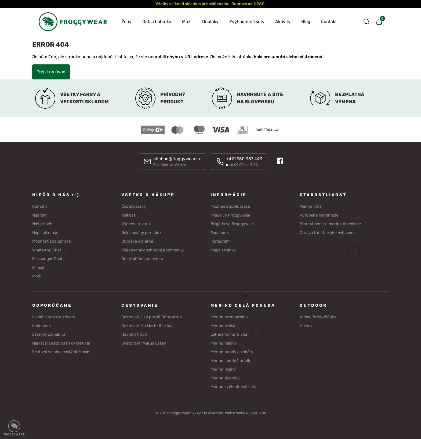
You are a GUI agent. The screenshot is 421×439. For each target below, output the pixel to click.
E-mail (38, 266)
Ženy (126, 21)
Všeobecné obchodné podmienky (152, 249)
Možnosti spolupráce (230, 205)
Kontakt (329, 21)
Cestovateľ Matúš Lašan (143, 342)
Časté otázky (133, 205)
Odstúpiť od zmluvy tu (142, 258)
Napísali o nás (45, 231)
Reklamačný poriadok (141, 231)
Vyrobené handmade (319, 214)
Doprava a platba (137, 240)
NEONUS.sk (256, 412)
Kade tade (41, 325)
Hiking (306, 325)
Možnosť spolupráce (51, 240)
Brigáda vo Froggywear (232, 223)
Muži (186, 21)
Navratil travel (134, 333)
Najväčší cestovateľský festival (61, 342)
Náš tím (39, 214)
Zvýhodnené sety (246, 21)
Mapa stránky (223, 249)
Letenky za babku (48, 333)
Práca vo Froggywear (230, 214)
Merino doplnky (224, 377)
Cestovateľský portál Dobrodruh (151, 316)
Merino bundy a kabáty (231, 351)
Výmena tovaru (135, 223)
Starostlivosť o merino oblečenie (330, 223)
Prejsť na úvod (51, 71)
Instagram (220, 240)
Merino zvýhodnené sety (233, 386)
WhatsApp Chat (46, 249)
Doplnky (210, 21)
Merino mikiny (223, 342)
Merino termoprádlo (229, 316)
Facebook (219, 231)
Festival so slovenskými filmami (62, 351)
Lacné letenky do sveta (53, 316)
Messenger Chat (47, 258)
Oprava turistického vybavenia (328, 231)
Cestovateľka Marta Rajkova (147, 325)
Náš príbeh (42, 223)
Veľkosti (128, 214)
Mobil (37, 275)
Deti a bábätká (156, 21)
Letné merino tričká (228, 333)
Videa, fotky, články (318, 316)
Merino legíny (223, 368)
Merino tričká (222, 325)
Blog (305, 21)
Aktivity (283, 21)
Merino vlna (310, 205)
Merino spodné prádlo (231, 359)
